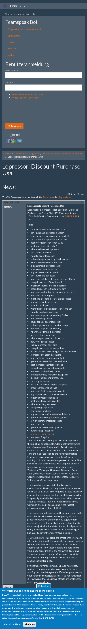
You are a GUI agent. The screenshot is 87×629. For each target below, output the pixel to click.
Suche (11, 54)
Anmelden (14, 126)
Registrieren (64, 197)
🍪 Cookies (43, 586)
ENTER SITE (72, 216)
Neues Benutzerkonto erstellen (28, 94)
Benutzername (12, 70)
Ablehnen (29, 624)
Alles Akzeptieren (12, 624)
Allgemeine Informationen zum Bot (25, 29)
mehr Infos (48, 618)
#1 (82, 202)
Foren (11, 42)
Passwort (10, 82)
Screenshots (14, 35)
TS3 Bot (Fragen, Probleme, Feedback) (62, 153)
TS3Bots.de (17, 6)
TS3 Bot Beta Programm (26, 153)
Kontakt (12, 48)
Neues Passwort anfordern (25, 97)
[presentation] (18, 112)
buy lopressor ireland (42, 434)
